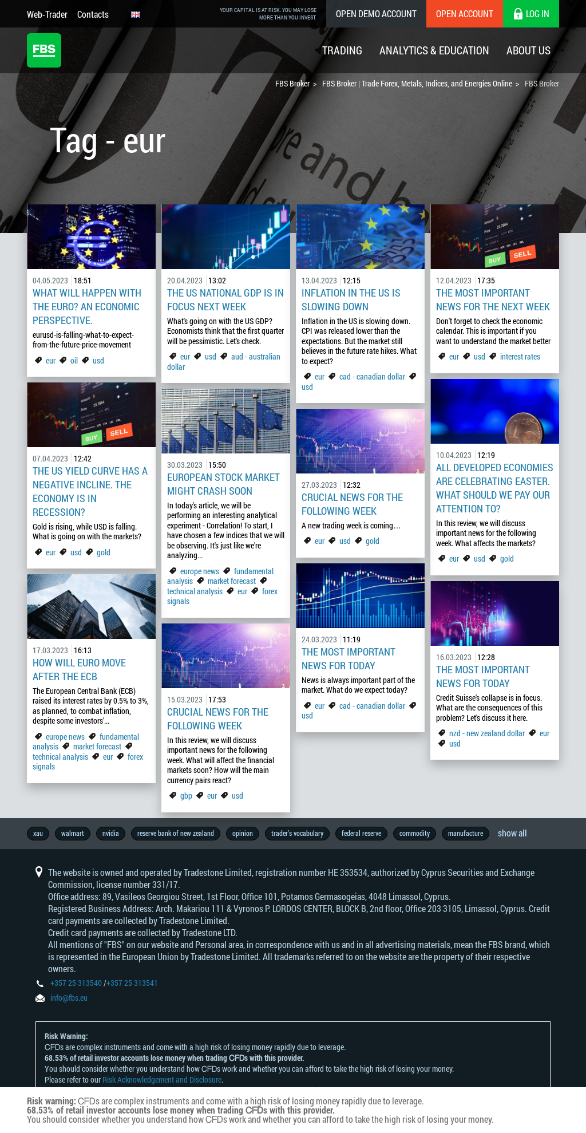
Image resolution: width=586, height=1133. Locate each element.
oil (74, 360)
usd (98, 360)
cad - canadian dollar (372, 376)
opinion (242, 833)
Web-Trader (47, 14)
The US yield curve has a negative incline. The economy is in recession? (90, 491)
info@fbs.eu (69, 997)
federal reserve (361, 833)
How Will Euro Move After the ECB (79, 669)
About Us (528, 50)
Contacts (93, 14)
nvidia (110, 833)
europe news (199, 571)
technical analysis (195, 591)
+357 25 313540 (76, 982)
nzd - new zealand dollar (487, 733)
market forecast (232, 580)
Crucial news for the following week (352, 504)
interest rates (520, 356)
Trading (342, 50)
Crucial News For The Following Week (217, 718)
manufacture (465, 833)
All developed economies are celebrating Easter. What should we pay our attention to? (494, 487)
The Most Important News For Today (348, 658)
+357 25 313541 (132, 982)
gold (507, 558)
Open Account (464, 13)
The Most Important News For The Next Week (493, 299)
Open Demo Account (376, 13)
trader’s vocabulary (297, 833)
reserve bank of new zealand (175, 833)
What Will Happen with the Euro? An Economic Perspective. (87, 306)
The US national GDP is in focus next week (225, 299)
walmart (72, 833)
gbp (186, 795)
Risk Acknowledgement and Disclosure (161, 1079)
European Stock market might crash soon (223, 484)
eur (51, 360)
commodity (414, 833)
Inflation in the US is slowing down (351, 299)
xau (38, 833)
